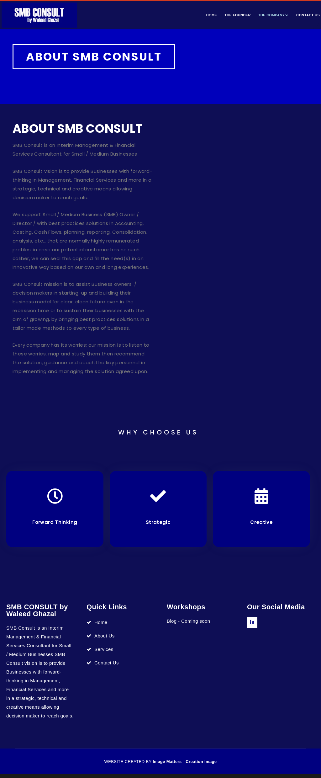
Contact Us (106, 666)
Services (103, 653)
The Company (271, 15)
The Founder (237, 15)
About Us (104, 639)
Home (211, 15)
